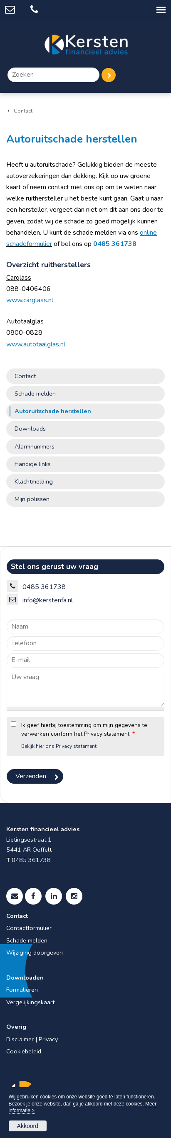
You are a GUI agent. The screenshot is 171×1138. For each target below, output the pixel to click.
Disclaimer (20, 1039)
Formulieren (22, 989)
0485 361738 (114, 243)
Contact (23, 111)
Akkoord (27, 1126)
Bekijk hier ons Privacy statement (59, 746)
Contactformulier (29, 928)
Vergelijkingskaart (30, 1002)
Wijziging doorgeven (34, 952)
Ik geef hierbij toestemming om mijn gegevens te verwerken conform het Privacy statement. (84, 729)
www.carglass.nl (29, 300)
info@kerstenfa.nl (47, 600)
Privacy (48, 1039)
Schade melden (26, 940)
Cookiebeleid (23, 1051)
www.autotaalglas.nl (35, 344)
